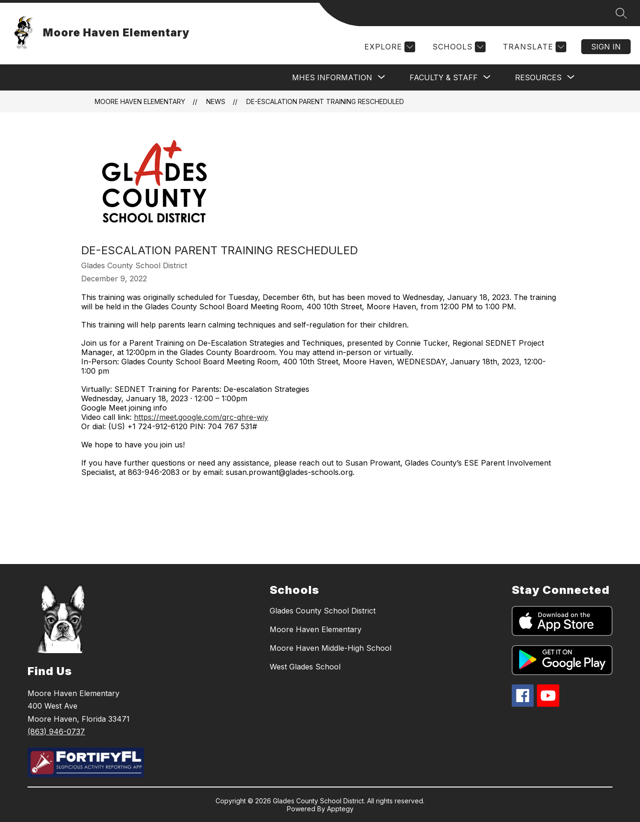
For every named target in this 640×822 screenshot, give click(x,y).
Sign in (606, 46)
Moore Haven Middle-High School (330, 648)
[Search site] (621, 13)
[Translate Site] (533, 47)
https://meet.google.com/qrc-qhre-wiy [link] (201, 417)
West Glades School (305, 666)
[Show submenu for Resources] (538, 77)
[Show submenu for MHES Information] (332, 77)
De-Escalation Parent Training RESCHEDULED (325, 101)
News (215, 101)
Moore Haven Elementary (140, 101)
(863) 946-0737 (56, 731)
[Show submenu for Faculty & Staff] (444, 77)
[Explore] (388, 47)
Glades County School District (323, 610)
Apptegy (340, 809)
